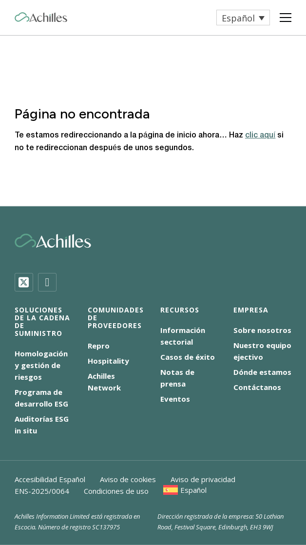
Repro (99, 345)
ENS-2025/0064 (42, 491)
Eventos (175, 399)
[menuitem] (243, 17)
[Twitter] (24, 282)
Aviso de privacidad (203, 479)
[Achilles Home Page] (41, 17)
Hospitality (108, 361)
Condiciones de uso (116, 491)
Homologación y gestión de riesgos (41, 365)
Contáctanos (257, 387)
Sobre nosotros (262, 330)
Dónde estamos (262, 372)
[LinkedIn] (47, 282)
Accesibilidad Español (50, 479)
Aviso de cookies (128, 479)
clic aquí (260, 135)
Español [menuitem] (238, 18)
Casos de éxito (187, 357)
